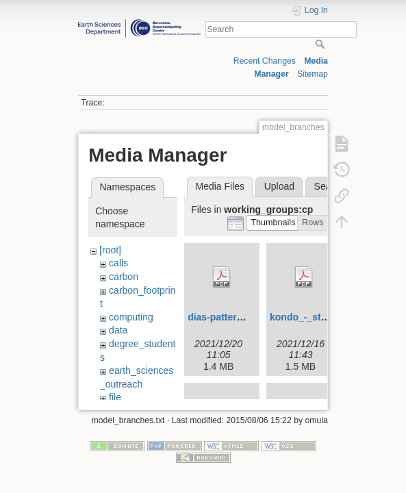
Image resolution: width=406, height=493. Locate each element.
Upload (279, 186)
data (118, 330)
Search (321, 44)
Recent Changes (264, 61)
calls (118, 262)
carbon (123, 276)
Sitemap (312, 74)
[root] (110, 249)
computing (131, 317)
